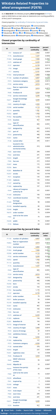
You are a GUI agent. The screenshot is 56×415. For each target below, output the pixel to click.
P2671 (9, 100)
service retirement (20, 96)
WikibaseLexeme (9, 36)
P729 (9, 84)
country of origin (19, 104)
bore (15, 167)
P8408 (9, 364)
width (15, 221)
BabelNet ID (17, 171)
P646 (9, 93)
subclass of (17, 62)
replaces (16, 180)
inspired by (17, 381)
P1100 (9, 78)
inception (16, 177)
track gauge (17, 59)
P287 (9, 128)
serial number (18, 107)
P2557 (9, 174)
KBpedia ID (17, 364)
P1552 (9, 117)
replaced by (17, 186)
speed (15, 114)
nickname (17, 195)
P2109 (9, 206)
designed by (17, 128)
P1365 (9, 180)
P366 (9, 161)
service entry (18, 84)
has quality (17, 117)
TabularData (8, 33)
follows (15, 224)
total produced (18, 75)
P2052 (9, 114)
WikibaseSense (38, 36)
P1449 (9, 195)
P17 (10, 72)
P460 (9, 217)
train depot (17, 391)
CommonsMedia (39, 26)
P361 (9, 131)
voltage (16, 384)
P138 (9, 141)
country (16, 72)
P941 (9, 381)
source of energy (19, 331)
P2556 (9, 167)
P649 (9, 360)
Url (22, 33)
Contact (38, 410)
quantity (16, 110)
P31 (10, 53)
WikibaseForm (31, 33)
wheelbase (17, 378)
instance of (17, 53)
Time (16, 33)
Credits (18, 410)
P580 (9, 152)
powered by (17, 135)
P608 (9, 334)
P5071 (9, 299)
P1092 (9, 75)
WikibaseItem (43, 33)
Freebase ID (17, 93)
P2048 (9, 209)
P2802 (9, 88)
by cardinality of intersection (25, 22)
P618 (9, 331)
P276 (9, 120)
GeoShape (17, 28)
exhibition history (20, 334)
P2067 (9, 164)
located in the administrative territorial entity (19, 146)
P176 (9, 56)
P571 (9, 177)
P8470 (9, 213)
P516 (9, 135)
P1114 (9, 110)
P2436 (9, 384)
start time (17, 152)
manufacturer (18, 56)
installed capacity (19, 206)
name (15, 138)
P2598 (9, 107)
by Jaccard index (42, 22)
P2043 (9, 158)
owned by (16, 183)
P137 (9, 65)
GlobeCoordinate (29, 28)
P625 (9, 198)
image (15, 68)
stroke (15, 174)
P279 (9, 62)
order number (18, 213)
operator (16, 65)
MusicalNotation (23, 31)
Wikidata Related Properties (23, 3)
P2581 (9, 171)
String (43, 31)
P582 (9, 155)
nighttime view (18, 353)
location (16, 120)
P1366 (9, 186)
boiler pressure (19, 299)
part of (15, 131)
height (15, 209)
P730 (9, 96)
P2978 (47, 14)
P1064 (9, 59)
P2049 (9, 221)
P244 (9, 190)
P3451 (9, 353)
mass (15, 164)
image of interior (19, 325)
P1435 (9, 202)
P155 (9, 224)
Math (40, 28)
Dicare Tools (9, 410)
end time (16, 155)
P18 (10, 68)
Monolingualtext (9, 31)
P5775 (9, 325)
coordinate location (20, 198)
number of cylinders (20, 78)
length (15, 158)
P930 (9, 124)
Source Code (28, 410)
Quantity (35, 31)
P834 (9, 391)
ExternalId (7, 28)
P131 (9, 146)
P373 (9, 81)
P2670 (9, 369)
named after (18, 141)
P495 (9, 104)
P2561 (9, 138)
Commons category (20, 81)
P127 (9, 183)
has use (16, 161)
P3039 (9, 378)
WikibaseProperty (24, 36)
